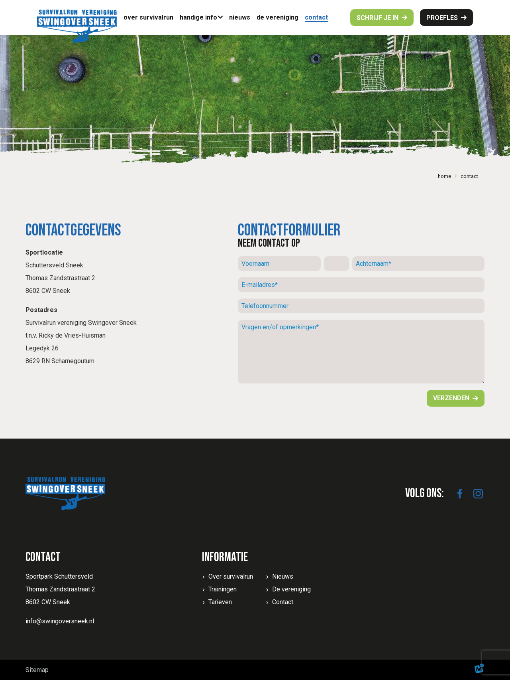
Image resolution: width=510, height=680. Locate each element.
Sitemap (37, 670)
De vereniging (291, 589)
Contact (282, 602)
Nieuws (282, 576)
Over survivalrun (230, 576)
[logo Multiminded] (479, 670)
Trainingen (222, 589)
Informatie (225, 557)
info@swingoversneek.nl (60, 621)
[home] (77, 26)
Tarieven (220, 602)
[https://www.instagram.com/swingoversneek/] (478, 493)
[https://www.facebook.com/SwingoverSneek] (459, 493)
